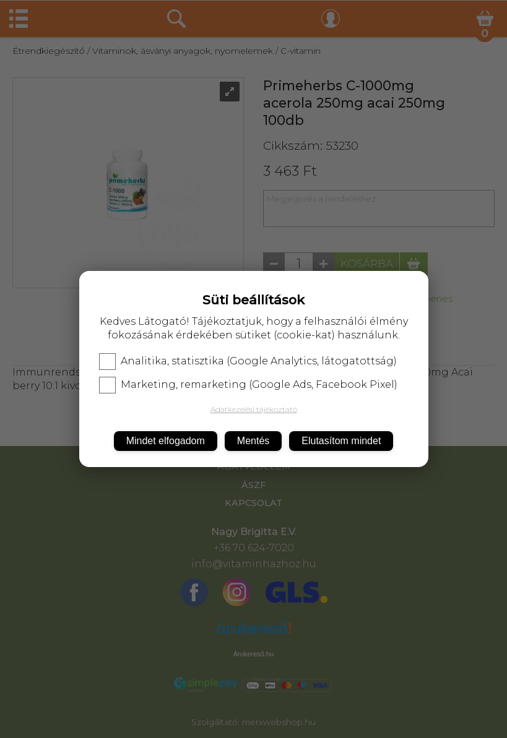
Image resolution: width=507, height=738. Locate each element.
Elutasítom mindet (341, 441)
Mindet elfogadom (165, 441)
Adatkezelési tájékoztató (253, 409)
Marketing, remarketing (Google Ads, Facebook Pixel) (248, 384)
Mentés (253, 441)
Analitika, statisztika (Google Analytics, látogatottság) (248, 361)
